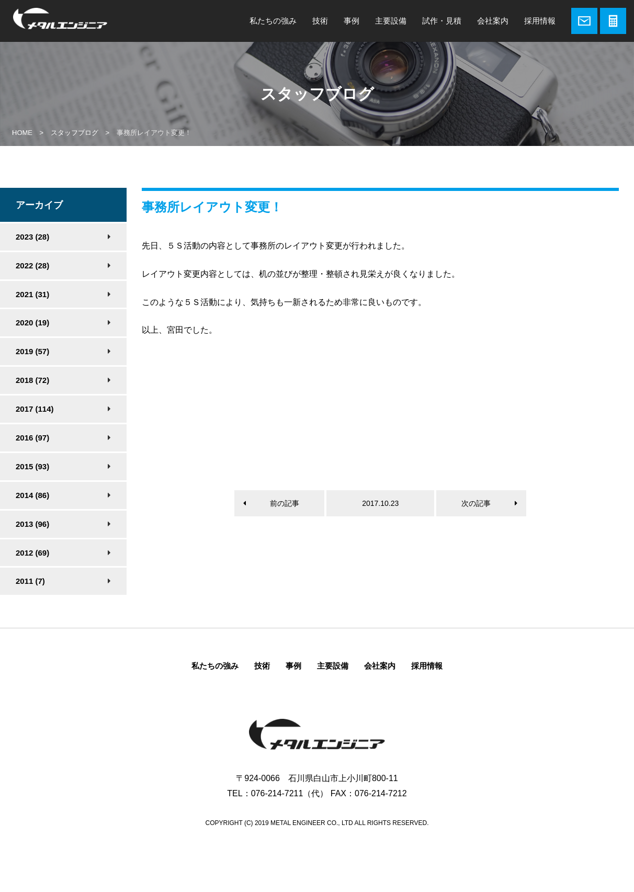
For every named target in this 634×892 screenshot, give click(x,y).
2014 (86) (32, 495)
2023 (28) (32, 236)
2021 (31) (32, 294)
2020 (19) (32, 322)
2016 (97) (32, 437)
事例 (351, 20)
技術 (320, 20)
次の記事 (476, 503)
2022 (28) (32, 265)
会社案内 (492, 20)
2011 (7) (30, 581)
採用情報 (540, 20)
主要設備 (390, 20)
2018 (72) (32, 380)
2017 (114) (35, 408)
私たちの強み (273, 20)
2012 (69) (32, 552)
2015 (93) (32, 466)
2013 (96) (32, 524)
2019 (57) (32, 351)
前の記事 (284, 503)
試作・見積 (441, 20)
